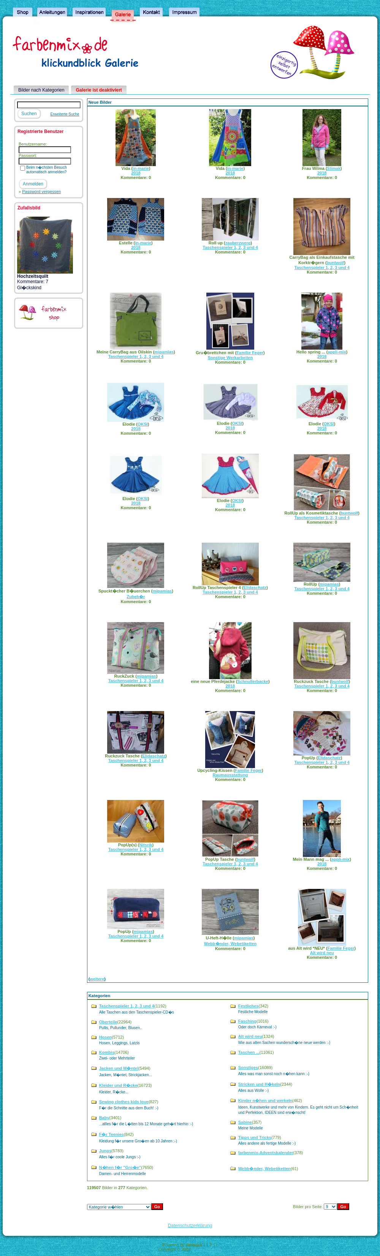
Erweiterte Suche (65, 114)
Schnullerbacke (253, 681)
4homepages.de (207, 1249)
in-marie (141, 168)
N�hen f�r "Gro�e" (120, 1167)
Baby (104, 1117)
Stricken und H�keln (259, 1084)
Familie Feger (249, 352)
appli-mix (337, 352)
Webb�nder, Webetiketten (230, 943)
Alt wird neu (322, 952)
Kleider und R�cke (118, 1085)
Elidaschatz (255, 587)
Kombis (106, 1052)
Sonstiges (248, 1067)
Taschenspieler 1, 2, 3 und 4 (230, 247)
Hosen (105, 1037)
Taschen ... (249, 1052)
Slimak (333, 168)
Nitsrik (145, 845)
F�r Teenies (111, 1134)
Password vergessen (41, 191)
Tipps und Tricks (254, 1137)
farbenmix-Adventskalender (265, 1152)
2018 (135, 173)
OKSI (143, 424)
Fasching (247, 1021)
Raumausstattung (230, 775)
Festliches (248, 1006)
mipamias (164, 352)
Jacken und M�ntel (118, 1068)
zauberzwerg (238, 243)
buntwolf (335, 262)
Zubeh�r (136, 596)
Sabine (245, 1122)
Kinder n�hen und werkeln (265, 1100)
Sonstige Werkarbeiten (230, 357)
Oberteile (108, 1022)
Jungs (105, 1150)
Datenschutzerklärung (190, 1225)
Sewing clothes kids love (124, 1101)
